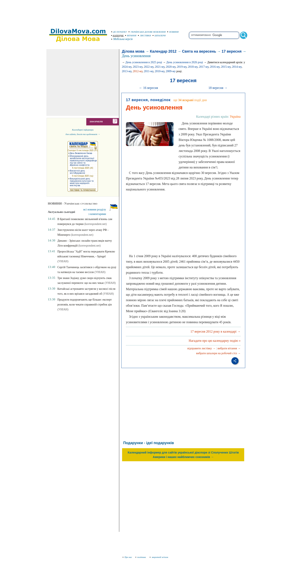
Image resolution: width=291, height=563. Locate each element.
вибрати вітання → (229, 348)
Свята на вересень (199, 51)
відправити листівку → (201, 348)
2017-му (204, 66)
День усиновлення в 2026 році (184, 62)
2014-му (237, 66)
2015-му (226, 66)
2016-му (215, 66)
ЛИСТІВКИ (144, 35)
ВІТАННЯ (131, 35)
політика (141, 557)
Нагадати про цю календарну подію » (215, 340)
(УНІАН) (62, 261)
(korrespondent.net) (95, 224)
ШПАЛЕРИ (159, 35)
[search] (214, 35)
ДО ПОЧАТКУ (119, 32)
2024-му (126, 66)
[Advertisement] (145, 12)
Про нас (127, 557)
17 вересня (232, 51)
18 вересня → (217, 88)
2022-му (148, 66)
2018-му (193, 66)
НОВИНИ (173, 32)
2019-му (181, 66)
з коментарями (97, 214)
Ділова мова (133, 51)
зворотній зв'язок (159, 557)
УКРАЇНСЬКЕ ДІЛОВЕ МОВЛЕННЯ (147, 32)
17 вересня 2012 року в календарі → (215, 331)
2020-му (170, 66)
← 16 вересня (148, 88)
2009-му (171, 71)
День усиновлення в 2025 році (143, 62)
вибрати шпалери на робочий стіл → (218, 353)
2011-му (148, 71)
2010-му (159, 71)
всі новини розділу (94, 209)
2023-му (137, 66)
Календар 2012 (163, 51)
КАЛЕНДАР (117, 35)
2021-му (159, 66)
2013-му (126, 71)
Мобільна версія (122, 39)
